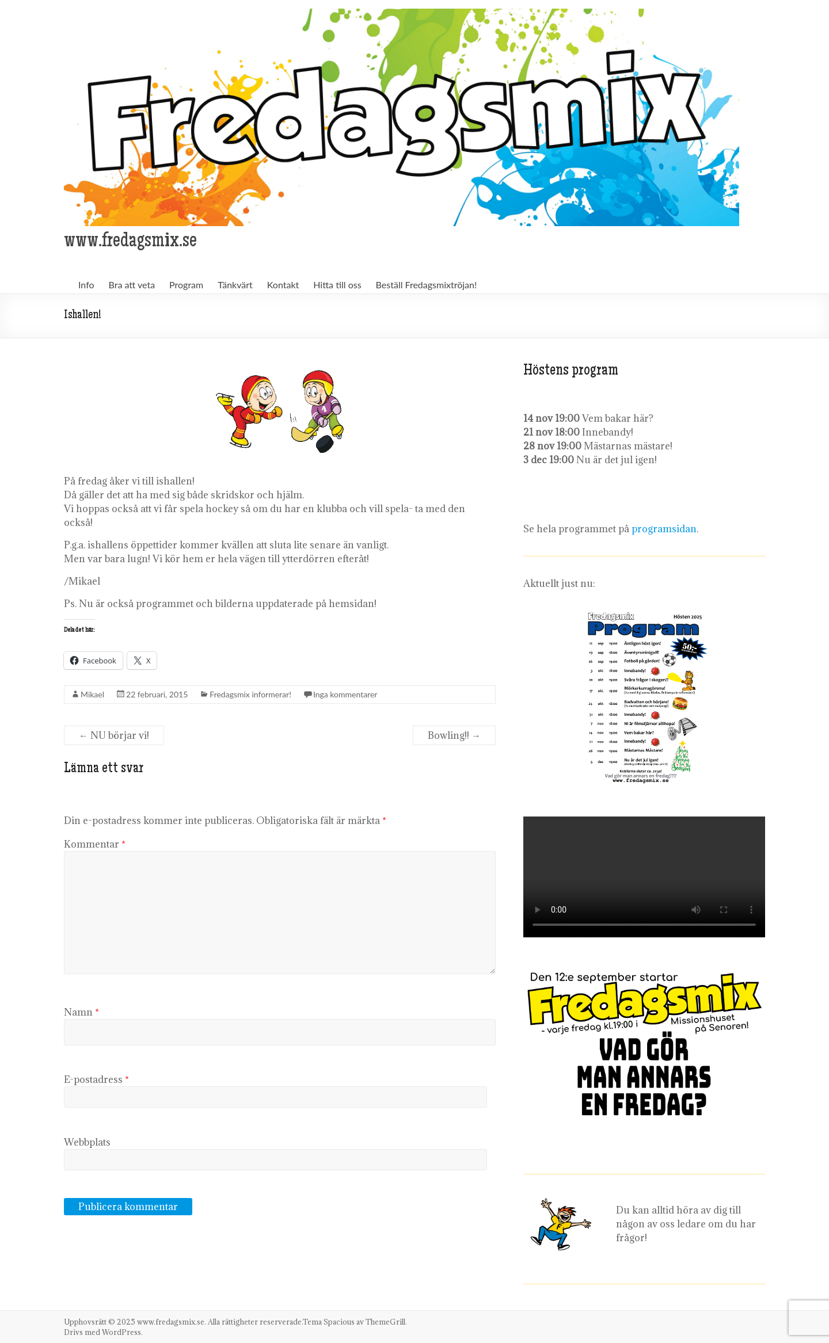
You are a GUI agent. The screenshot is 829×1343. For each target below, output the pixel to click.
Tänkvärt (235, 284)
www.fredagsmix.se (130, 242)
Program (186, 284)
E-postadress (96, 1079)
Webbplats (87, 1142)
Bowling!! (454, 735)
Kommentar (95, 844)
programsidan (664, 528)
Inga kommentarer (345, 694)
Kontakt (283, 284)
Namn (81, 1012)
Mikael (92, 694)
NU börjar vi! (114, 735)
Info (86, 284)
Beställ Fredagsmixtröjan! (426, 284)
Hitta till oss (337, 284)
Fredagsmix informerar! (250, 694)
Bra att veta (132, 284)
